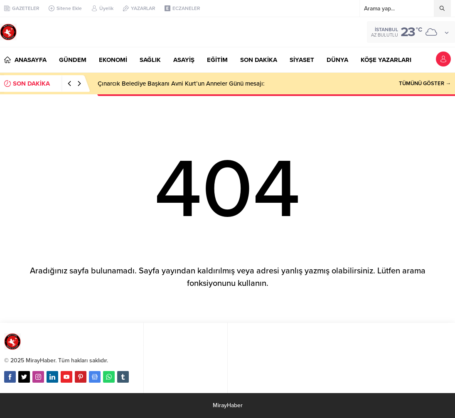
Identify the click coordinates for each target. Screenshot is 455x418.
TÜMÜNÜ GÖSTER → (425, 83)
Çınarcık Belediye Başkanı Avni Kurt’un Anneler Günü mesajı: (181, 83)
